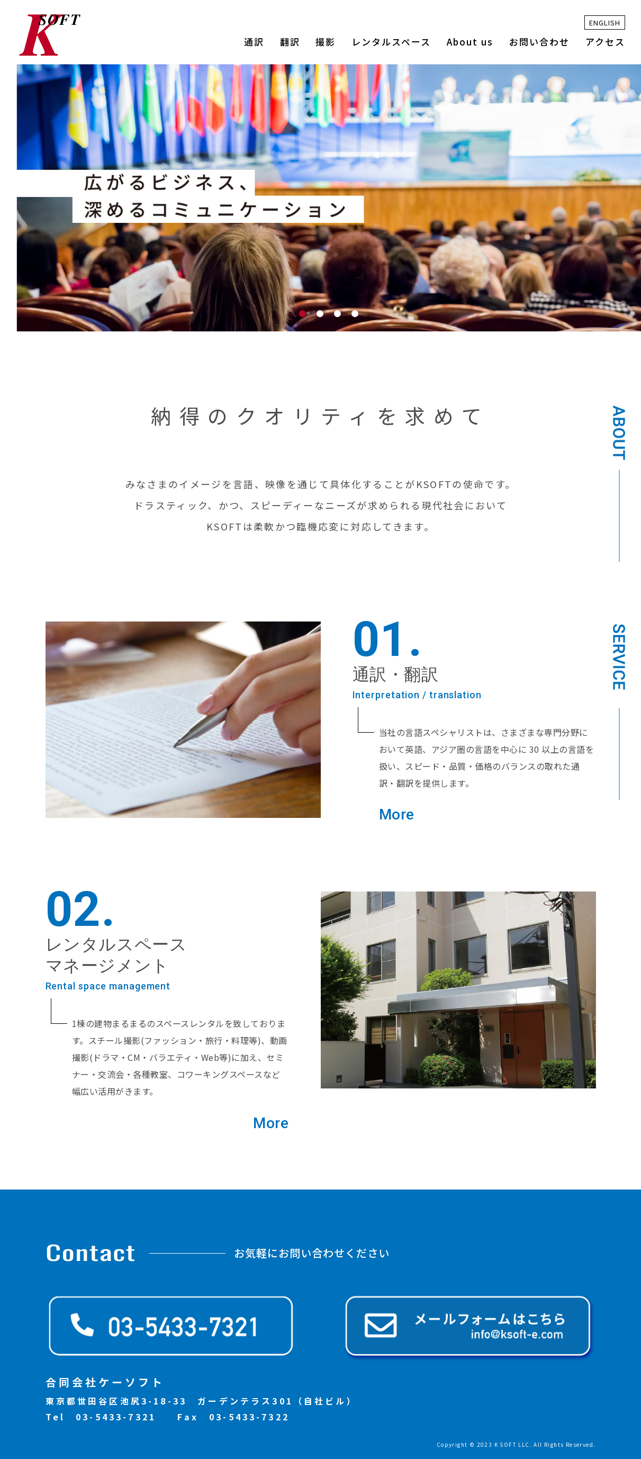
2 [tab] (322, 315)
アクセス (605, 41)
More (396, 815)
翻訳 (290, 41)
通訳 (254, 41)
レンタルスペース (391, 41)
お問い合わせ (539, 41)
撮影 (325, 41)
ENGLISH (604, 22)
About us (470, 41)
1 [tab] (304, 315)
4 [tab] (356, 315)
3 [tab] (339, 315)
